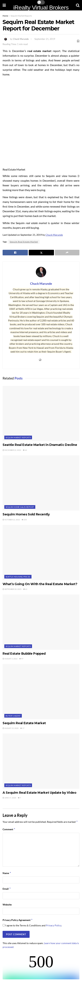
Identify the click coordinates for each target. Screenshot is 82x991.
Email (7, 889)
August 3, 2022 (10, 659)
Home (5, 15)
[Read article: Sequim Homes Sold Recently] (41, 483)
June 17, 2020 (9, 798)
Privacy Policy (53, 925)
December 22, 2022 (12, 450)
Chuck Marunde (21, 39)
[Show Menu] (4, 5)
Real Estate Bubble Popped (24, 654)
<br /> (41, 966)
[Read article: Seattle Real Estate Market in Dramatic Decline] (41, 413)
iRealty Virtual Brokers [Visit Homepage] (41, 7)
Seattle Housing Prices (18, 577)
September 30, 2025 (12, 589)
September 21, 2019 (44, 39)
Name (7, 873)
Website (7, 904)
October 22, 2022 (11, 520)
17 (22, 728)
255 (24, 520)
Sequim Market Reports (21, 15)
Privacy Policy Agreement (18, 920)
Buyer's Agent (13, 716)
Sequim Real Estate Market (24, 241)
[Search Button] (77, 5)
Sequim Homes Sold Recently (26, 514)
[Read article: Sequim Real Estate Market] (41, 691)
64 (25, 450)
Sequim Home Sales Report (20, 507)
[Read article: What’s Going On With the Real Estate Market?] (41, 552)
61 (25, 589)
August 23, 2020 (11, 728)
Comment (9, 829)
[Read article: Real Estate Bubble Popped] (41, 622)
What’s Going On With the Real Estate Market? (40, 584)
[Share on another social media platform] (67, 252)
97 (21, 659)
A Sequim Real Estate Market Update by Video (39, 793)
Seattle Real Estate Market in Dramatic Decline (40, 445)
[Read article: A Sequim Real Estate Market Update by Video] (41, 761)
